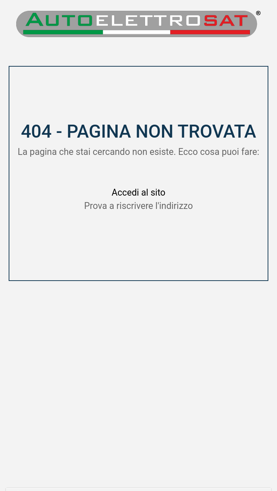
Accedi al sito (138, 192)
